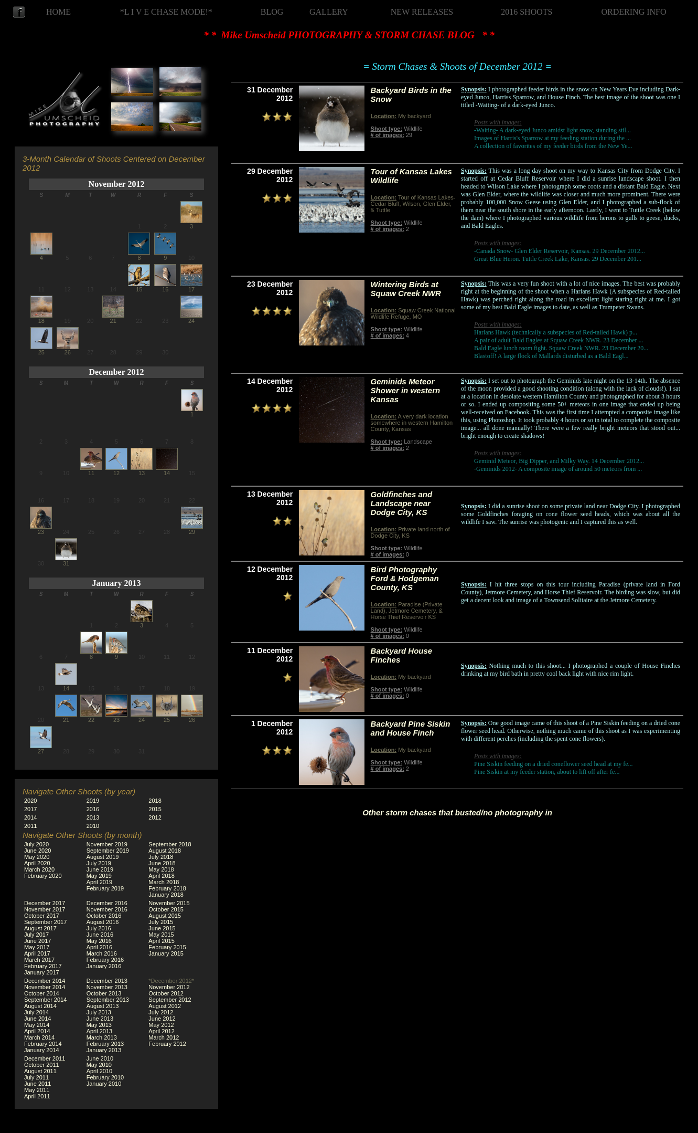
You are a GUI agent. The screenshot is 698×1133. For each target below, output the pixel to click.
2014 (30, 817)
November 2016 (107, 909)
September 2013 (108, 999)
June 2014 (37, 1018)
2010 (93, 826)
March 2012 (163, 1037)
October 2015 (166, 909)
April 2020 (37, 863)
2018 (154, 801)
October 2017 (41, 915)
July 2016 (99, 928)
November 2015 (168, 903)
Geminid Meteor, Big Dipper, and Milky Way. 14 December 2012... (559, 461)
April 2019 (100, 882)
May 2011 (36, 1090)
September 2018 (169, 844)
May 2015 (161, 934)
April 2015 (161, 941)
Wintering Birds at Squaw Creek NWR (406, 289)
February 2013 (105, 1044)
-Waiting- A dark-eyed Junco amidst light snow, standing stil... (552, 130)
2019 (93, 801)
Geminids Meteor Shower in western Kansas (406, 390)
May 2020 (36, 857)
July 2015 (160, 922)
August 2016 (103, 922)
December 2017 (44, 903)
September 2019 (108, 850)
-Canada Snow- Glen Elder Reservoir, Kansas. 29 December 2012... (559, 251)
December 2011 (44, 1058)
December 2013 (107, 981)
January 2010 (104, 1083)
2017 (30, 809)
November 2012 (117, 184)
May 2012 (161, 1025)
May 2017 (36, 947)
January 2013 (116, 583)
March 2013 (102, 1037)
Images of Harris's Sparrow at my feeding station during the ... (552, 138)
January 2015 (166, 953)
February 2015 (167, 947)
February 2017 (43, 966)
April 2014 (37, 1031)
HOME (58, 11)
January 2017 (41, 972)
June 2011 (37, 1083)
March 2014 (39, 1037)
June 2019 (100, 869)
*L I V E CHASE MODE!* (166, 11)
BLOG (272, 11)
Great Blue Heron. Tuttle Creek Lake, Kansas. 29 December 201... (557, 259)
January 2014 (41, 1050)
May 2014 (36, 1025)
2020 (30, 801)
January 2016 (104, 966)
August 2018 (164, 850)
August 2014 (40, 1006)
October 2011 (41, 1065)
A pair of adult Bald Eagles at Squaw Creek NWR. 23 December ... (558, 340)
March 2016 (102, 953)
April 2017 (37, 953)
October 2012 (166, 993)
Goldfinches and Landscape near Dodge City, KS (402, 503)
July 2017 (36, 934)
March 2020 (39, 869)
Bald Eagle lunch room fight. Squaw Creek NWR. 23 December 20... (561, 348)
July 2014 (36, 1012)
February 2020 (43, 876)
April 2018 (161, 876)
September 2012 (169, 999)
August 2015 (164, 915)
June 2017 (37, 941)
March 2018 (163, 882)
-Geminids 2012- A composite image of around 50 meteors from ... (558, 469)
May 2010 (99, 1065)
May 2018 (161, 869)
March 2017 (39, 960)
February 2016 (105, 960)
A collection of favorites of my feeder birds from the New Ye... (553, 146)
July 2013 (99, 1012)
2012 (154, 817)
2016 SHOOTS (526, 11)
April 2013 (100, 1031)
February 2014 (43, 1044)
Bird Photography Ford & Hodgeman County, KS (405, 578)
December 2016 (107, 903)
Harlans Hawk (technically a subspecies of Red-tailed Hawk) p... (555, 332)
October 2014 (41, 993)
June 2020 (37, 850)
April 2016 (100, 947)
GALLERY (328, 11)
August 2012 (164, 1006)
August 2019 (103, 857)
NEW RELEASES (422, 11)
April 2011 (37, 1096)
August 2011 (40, 1071)
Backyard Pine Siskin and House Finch (410, 728)
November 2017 (44, 909)
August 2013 (103, 1006)
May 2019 (99, 876)
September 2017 (45, 922)
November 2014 (44, 987)
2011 (30, 826)
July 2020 (36, 844)
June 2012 (161, 1018)
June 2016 (100, 934)
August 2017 (40, 928)
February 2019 (105, 888)
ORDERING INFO (634, 11)
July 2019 (99, 863)
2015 (154, 809)
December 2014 (44, 981)
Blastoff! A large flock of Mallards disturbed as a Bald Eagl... (551, 356)
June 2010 (100, 1058)
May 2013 (99, 1025)
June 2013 (100, 1018)
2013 (93, 817)
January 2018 (166, 894)
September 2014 (45, 999)
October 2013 (104, 993)
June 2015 (161, 928)
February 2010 (105, 1077)
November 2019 (107, 844)
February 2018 (167, 888)
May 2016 (99, 941)
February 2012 (167, 1044)
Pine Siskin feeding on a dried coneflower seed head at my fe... (553, 764)
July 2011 (36, 1077)
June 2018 (161, 863)
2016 (93, 809)
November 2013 (107, 987)
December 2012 (116, 372)
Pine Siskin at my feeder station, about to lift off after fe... (546, 771)
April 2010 (100, 1071)
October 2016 (104, 915)
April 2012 (161, 1031)
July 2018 (160, 857)
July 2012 (160, 1012)
